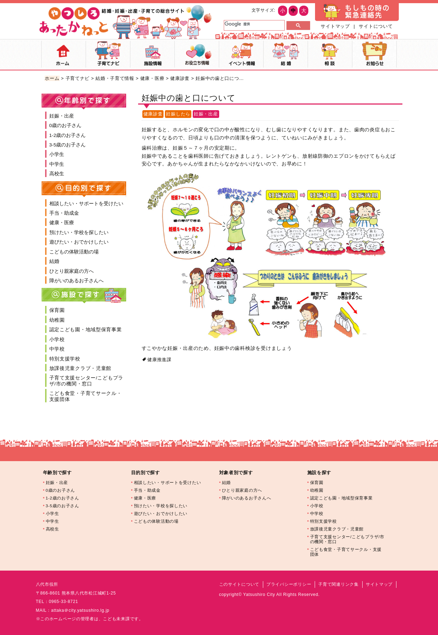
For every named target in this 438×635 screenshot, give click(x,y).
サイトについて (376, 26)
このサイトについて (239, 584)
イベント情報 (241, 54)
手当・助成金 (64, 213)
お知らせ (374, 54)
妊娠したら (178, 114)
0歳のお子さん (65, 125)
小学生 (56, 154)
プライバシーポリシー (288, 584)
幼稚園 (57, 320)
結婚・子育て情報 (114, 78)
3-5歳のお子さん (67, 144)
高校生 (56, 173)
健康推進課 (159, 359)
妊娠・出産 (206, 114)
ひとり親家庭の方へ (71, 271)
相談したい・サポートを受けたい (86, 203)
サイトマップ (335, 26)
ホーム (64, 54)
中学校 (57, 349)
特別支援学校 (64, 358)
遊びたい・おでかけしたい (79, 242)
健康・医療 (152, 78)
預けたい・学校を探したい (79, 232)
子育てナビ (108, 54)
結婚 (286, 54)
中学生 (56, 164)
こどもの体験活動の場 (74, 251)
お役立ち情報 (197, 54)
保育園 (57, 310)
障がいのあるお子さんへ (76, 280)
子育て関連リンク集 (338, 584)
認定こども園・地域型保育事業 (85, 329)
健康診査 (180, 78)
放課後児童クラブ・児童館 (80, 368)
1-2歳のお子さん (67, 135)
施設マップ (152, 54)
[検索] (253, 24)
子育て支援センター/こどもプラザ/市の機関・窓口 (86, 380)
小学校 (57, 339)
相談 (330, 54)
